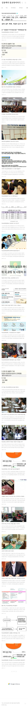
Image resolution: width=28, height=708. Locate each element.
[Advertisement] (14, 684)
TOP (25, 704)
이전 (12, 671)
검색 (22, 3)
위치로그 (21, 7)
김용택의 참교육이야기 (11, 3)
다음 (16, 671)
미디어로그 (13, 7)
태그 (7, 7)
